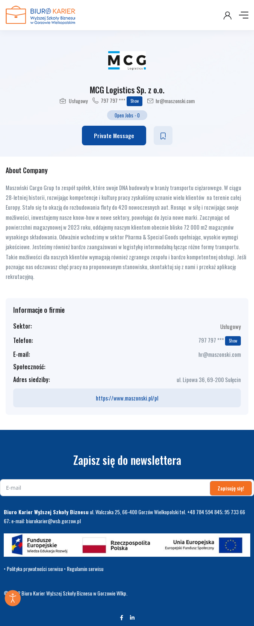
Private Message (114, 135)
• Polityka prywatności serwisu (33, 569)
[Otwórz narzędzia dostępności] (13, 598)
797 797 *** (121, 101)
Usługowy (78, 101)
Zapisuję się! (231, 488)
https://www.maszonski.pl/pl (127, 398)
